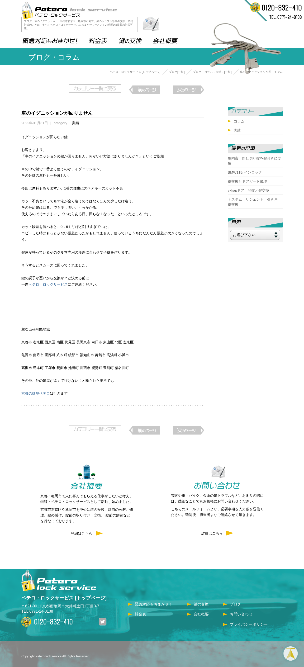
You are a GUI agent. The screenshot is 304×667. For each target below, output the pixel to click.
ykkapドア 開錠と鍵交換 (248, 190)
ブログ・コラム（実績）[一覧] (212, 72)
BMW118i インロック (245, 172)
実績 (75, 120)
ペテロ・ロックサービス (48, 282)
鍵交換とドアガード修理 (247, 181)
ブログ (235, 599)
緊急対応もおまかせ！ (154, 599)
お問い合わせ (241, 609)
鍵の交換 (201, 599)
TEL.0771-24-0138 (37, 607)
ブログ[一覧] (177, 72)
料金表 (140, 609)
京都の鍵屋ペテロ (35, 391)
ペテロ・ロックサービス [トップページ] (135, 72)
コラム (239, 121)
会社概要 (201, 609)
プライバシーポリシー (249, 619)
